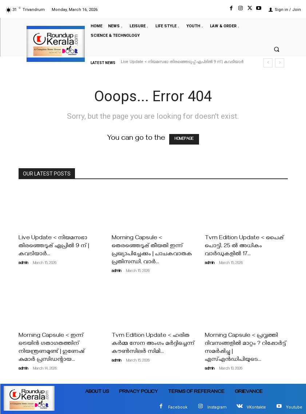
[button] (276, 49)
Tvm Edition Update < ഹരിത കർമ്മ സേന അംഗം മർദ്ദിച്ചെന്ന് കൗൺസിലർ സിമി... (153, 344)
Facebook (177, 407)
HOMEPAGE (184, 139)
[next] (279, 62)
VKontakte (256, 407)
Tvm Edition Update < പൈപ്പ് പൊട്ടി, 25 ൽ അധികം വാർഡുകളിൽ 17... (244, 246)
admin (23, 263)
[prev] (268, 62)
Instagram (217, 407)
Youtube (294, 407)
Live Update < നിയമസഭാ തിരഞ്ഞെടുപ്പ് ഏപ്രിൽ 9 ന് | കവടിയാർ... (54, 246)
